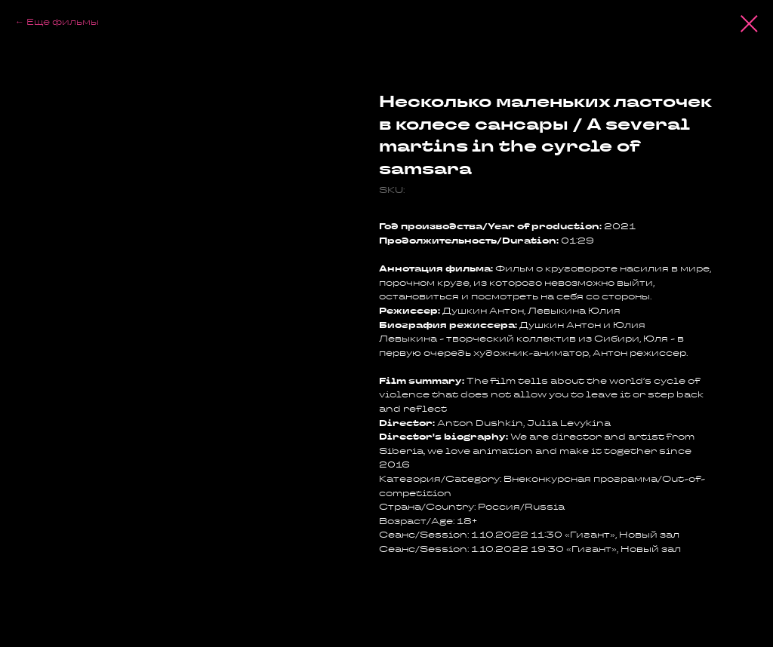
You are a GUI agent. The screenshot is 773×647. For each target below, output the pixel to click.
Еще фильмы (62, 21)
